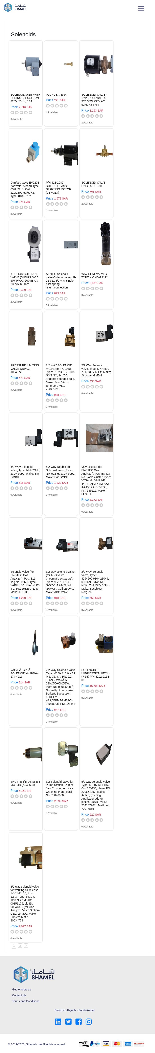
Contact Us (19, 995)
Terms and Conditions (25, 1001)
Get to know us (21, 989)
